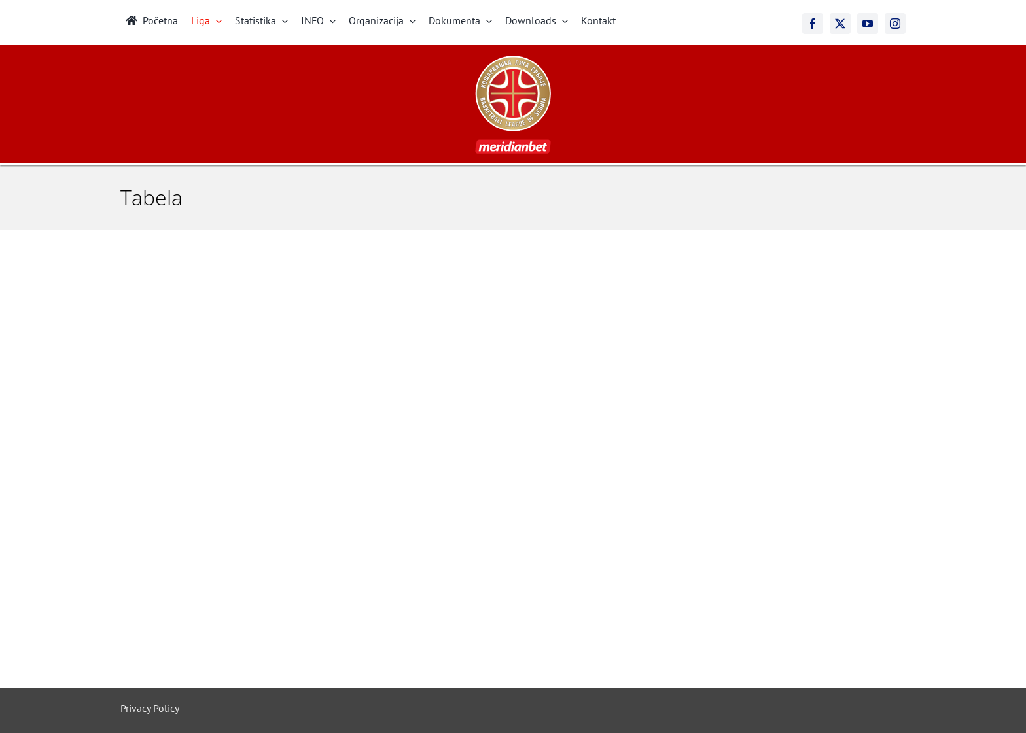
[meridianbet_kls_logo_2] (513, 60)
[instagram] (895, 23)
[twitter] (840, 23)
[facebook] (812, 23)
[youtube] (867, 23)
